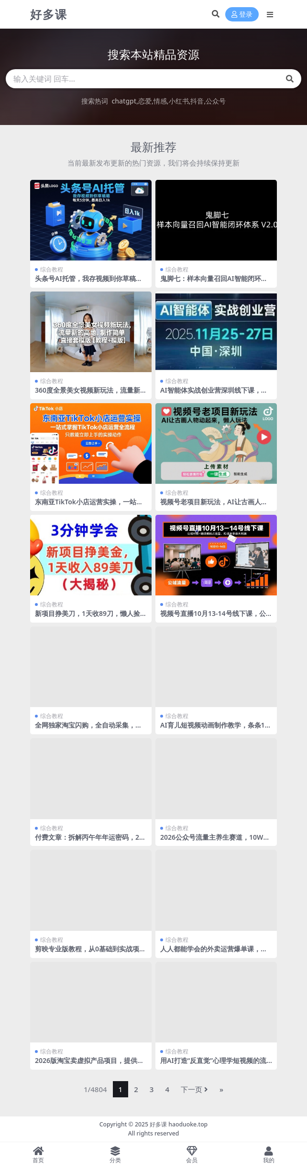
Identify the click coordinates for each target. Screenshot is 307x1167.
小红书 (179, 100)
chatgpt (123, 100)
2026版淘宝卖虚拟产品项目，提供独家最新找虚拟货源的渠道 (89, 1064)
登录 (241, 14)
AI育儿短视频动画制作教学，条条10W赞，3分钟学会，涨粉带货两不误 (214, 729)
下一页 (194, 1089)
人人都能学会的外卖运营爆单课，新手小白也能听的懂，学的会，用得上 (213, 952)
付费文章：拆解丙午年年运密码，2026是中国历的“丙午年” (89, 841)
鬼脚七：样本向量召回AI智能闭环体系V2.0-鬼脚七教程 (214, 282)
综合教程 (51, 269)
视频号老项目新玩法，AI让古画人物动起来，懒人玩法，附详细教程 (214, 505)
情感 (160, 100)
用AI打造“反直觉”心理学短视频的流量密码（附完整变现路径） (213, 1064)
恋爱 (145, 100)
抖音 (197, 100)
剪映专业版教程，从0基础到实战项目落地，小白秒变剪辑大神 (90, 952)
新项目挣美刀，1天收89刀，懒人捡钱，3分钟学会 (87, 617)
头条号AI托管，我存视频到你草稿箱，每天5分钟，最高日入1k (85, 282)
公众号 (216, 100)
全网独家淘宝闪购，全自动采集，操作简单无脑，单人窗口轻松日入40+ (88, 729)
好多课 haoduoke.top (179, 1124)
